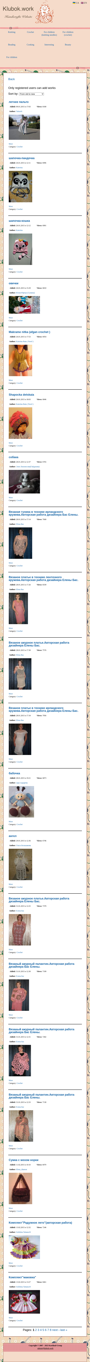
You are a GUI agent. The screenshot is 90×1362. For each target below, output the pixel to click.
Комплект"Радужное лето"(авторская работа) (40, 1222)
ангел (13, 836)
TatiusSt (19, 111)
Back (11, 79)
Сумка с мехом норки (23, 1160)
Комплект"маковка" (22, 1277)
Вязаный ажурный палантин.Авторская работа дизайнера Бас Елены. (41, 965)
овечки (13, 283)
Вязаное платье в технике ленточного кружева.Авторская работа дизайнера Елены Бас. (43, 579)
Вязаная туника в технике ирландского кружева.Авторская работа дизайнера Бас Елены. (43, 513)
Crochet (19, 147)
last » (63, 1330)
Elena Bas (20, 524)
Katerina (19, 167)
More (11, 144)
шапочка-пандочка (22, 158)
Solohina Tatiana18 (23, 1232)
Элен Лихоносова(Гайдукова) (28, 467)
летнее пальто (19, 102)
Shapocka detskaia (21, 394)
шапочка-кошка (19, 220)
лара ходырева (22, 783)
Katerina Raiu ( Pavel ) (24, 341)
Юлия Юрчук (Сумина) (25, 293)
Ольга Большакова (23, 845)
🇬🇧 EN (84, 3)
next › (56, 1330)
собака (13, 457)
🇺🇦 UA (76, 3)
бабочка (14, 773)
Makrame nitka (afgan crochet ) (29, 332)
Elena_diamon (21, 1169)
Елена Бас (20, 911)
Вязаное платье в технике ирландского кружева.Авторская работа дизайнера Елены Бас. (43, 709)
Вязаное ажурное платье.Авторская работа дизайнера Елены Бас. (39, 644)
